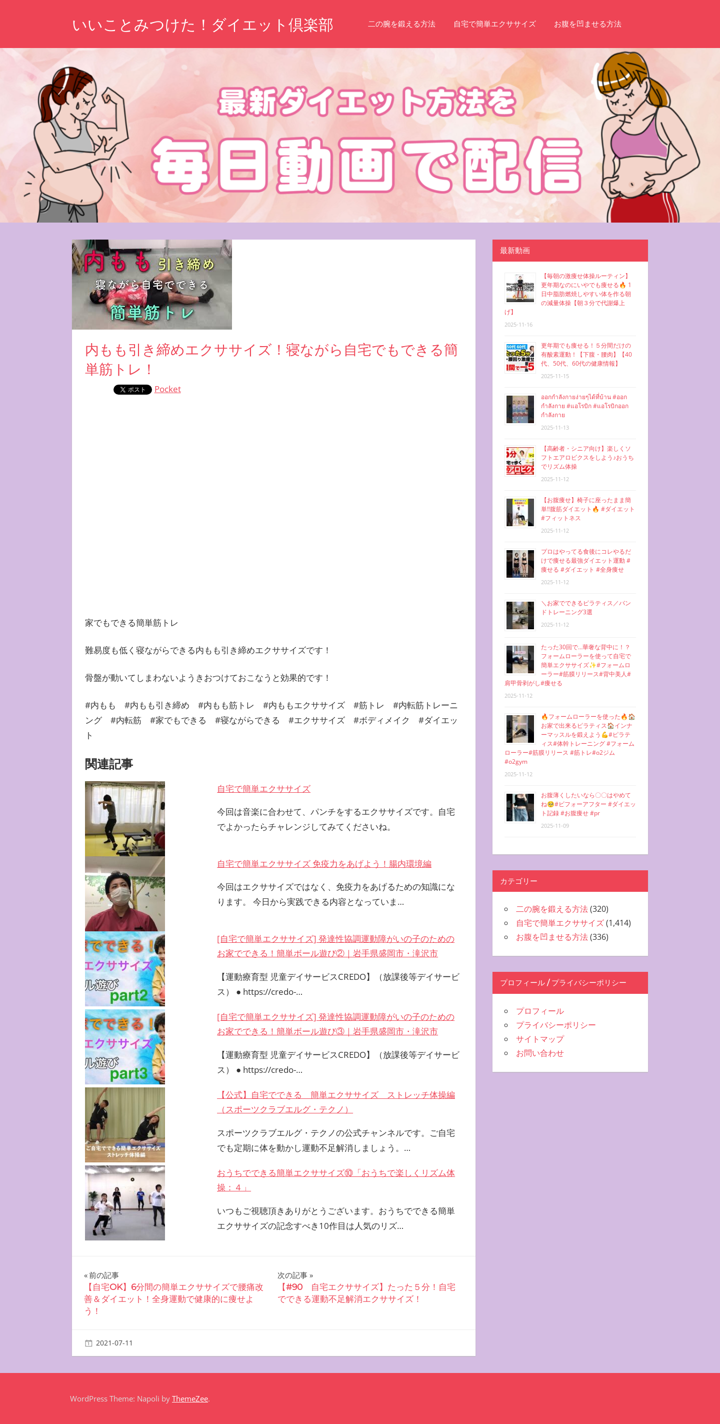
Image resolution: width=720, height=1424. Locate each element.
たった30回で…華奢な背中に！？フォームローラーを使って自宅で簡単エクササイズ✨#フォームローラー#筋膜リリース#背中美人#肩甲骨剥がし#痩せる (567, 665)
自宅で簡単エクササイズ (511, 24)
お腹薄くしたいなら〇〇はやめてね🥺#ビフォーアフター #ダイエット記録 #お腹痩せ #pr (588, 804)
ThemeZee (190, 1398)
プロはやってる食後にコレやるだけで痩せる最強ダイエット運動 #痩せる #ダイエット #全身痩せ (586, 560)
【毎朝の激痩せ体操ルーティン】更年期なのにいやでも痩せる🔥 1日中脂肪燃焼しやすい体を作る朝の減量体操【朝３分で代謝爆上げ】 (568, 294)
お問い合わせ (540, 1052)
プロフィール (540, 1010)
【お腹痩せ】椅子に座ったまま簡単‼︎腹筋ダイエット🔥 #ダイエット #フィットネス (588, 509)
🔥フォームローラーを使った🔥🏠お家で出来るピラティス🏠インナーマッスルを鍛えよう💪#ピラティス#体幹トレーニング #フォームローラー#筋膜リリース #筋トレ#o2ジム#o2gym (570, 739)
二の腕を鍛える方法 (418, 24)
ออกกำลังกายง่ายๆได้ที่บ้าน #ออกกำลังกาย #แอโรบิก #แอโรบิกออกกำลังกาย (584, 406)
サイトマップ (540, 1038)
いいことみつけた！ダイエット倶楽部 (211, 24)
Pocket (167, 389)
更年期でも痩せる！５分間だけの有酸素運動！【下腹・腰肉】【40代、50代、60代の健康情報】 (586, 354)
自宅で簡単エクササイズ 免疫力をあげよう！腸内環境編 (324, 863)
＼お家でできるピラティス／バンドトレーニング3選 (586, 607)
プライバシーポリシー (556, 1024)
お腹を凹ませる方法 (604, 24)
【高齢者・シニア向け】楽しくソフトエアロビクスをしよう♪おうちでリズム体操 (587, 457)
